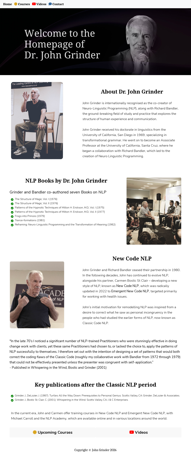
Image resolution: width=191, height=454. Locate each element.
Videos (138, 432)
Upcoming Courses (52, 432)
